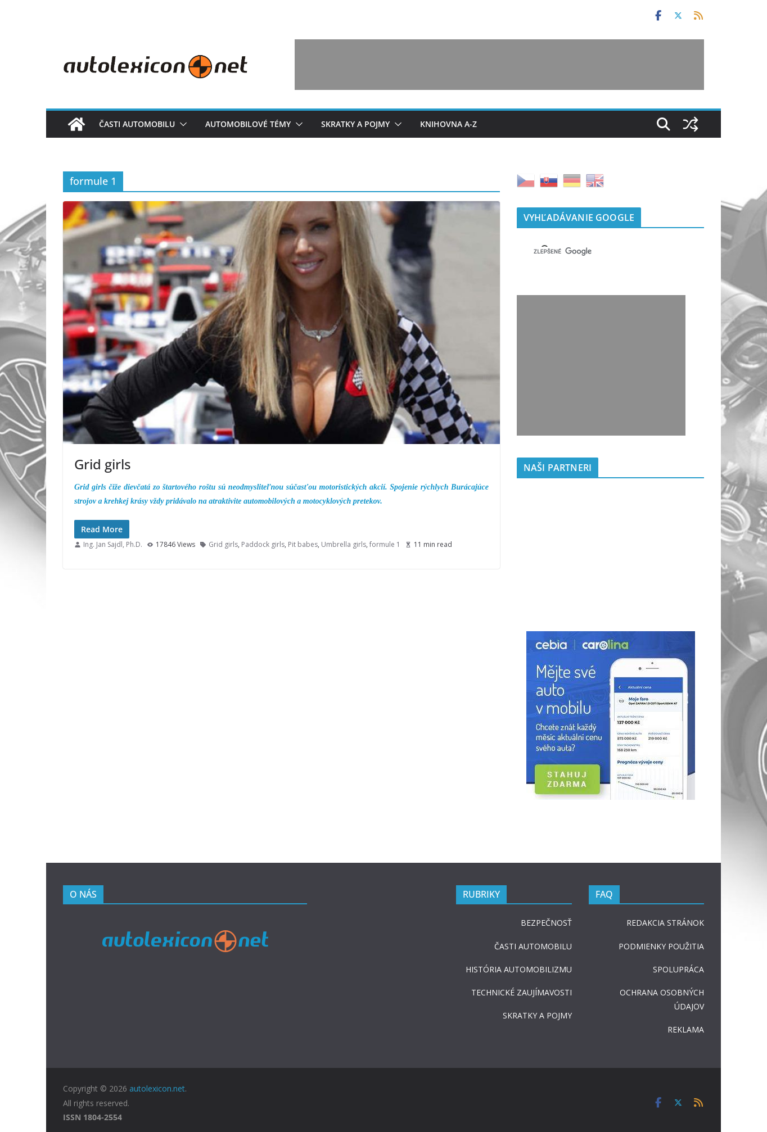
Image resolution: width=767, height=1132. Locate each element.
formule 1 (384, 544)
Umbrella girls (343, 544)
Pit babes (303, 544)
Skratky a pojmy (355, 124)
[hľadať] (597, 251)
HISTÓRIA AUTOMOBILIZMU (519, 969)
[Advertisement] (499, 64)
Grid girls (102, 464)
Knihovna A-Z (448, 124)
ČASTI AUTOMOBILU (533, 946)
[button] (181, 124)
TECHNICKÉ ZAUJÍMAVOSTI (521, 992)
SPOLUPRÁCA (678, 969)
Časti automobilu (137, 124)
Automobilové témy (248, 124)
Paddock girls (263, 544)
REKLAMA (685, 1029)
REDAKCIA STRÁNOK (665, 922)
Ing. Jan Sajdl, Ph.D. (112, 544)
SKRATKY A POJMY (537, 1015)
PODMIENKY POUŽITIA (661, 946)
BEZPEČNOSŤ (546, 922)
